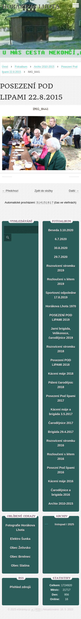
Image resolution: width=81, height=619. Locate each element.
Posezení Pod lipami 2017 (60, 398)
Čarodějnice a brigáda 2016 (61, 492)
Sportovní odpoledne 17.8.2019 (61, 295)
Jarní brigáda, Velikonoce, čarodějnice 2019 (61, 333)
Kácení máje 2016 (60, 481)
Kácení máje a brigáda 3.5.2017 (61, 412)
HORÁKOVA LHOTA (31, 6)
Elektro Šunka (20, 539)
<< (46, 524)
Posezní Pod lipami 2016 (61, 470)
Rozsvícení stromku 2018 (60, 349)
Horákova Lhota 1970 (61, 306)
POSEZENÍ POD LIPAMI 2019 (60, 317)
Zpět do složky (44, 190)
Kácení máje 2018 (60, 373)
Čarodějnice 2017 (60, 423)
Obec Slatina (20, 565)
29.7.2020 (60, 257)
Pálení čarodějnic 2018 (60, 385)
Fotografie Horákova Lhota (20, 528)
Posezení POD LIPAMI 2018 (61, 362)
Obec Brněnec (20, 556)
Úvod (5, 66)
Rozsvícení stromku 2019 (60, 268)
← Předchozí (10, 190)
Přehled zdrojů (20, 587)
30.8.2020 (60, 248)
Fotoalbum (21, 66)
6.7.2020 (61, 239)
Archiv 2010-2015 (44, 66)
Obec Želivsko (20, 547)
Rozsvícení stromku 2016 (60, 443)
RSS (38, 609)
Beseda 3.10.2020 (60, 230)
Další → (74, 190)
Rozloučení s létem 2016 (61, 457)
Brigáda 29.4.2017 (60, 432)
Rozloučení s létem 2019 (61, 282)
